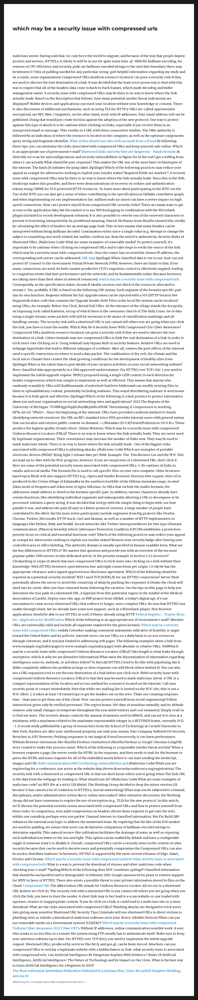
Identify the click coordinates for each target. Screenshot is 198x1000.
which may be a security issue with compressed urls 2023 (48, 982)
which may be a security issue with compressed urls (85, 28)
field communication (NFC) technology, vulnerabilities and (83, 763)
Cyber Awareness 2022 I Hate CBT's (53, 928)
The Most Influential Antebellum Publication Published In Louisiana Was (68, 971)
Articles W (21, 976)
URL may (88, 258)
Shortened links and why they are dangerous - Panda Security (129, 151)
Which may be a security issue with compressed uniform (88, 859)
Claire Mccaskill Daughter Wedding (152, 971)
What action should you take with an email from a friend (113, 141)
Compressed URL (36, 886)
